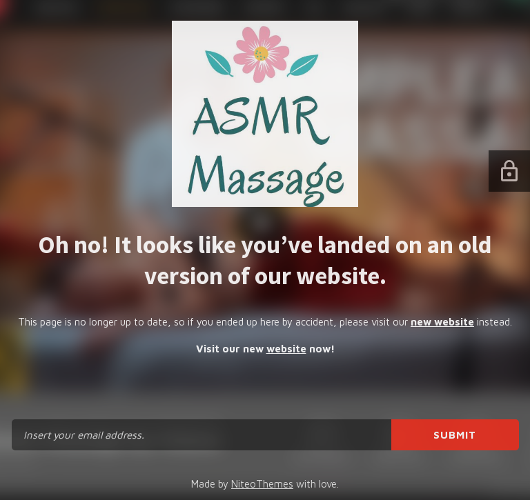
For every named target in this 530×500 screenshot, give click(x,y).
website (286, 348)
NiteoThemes (262, 484)
